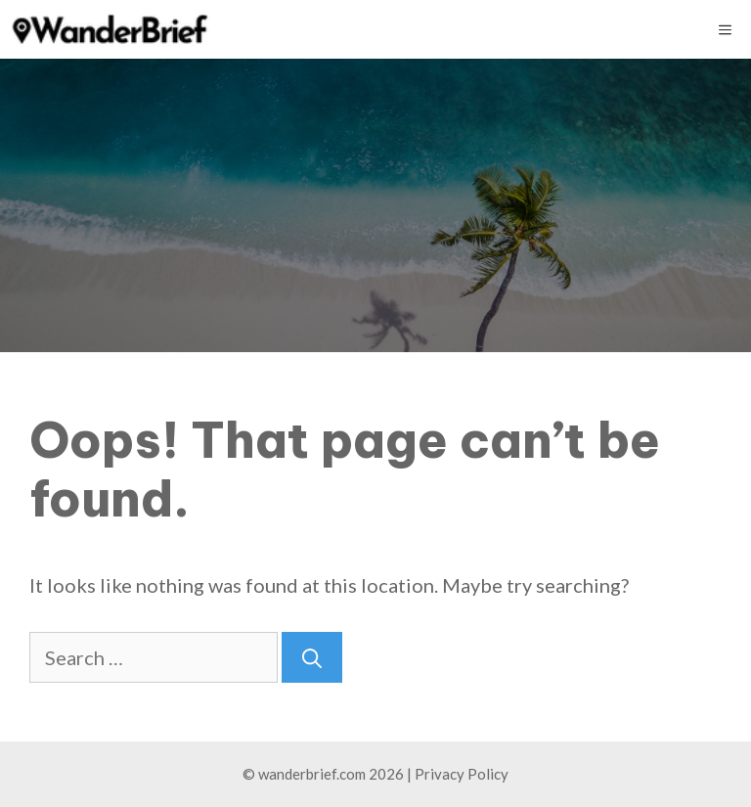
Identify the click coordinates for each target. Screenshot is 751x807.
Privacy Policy (461, 774)
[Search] (312, 657)
